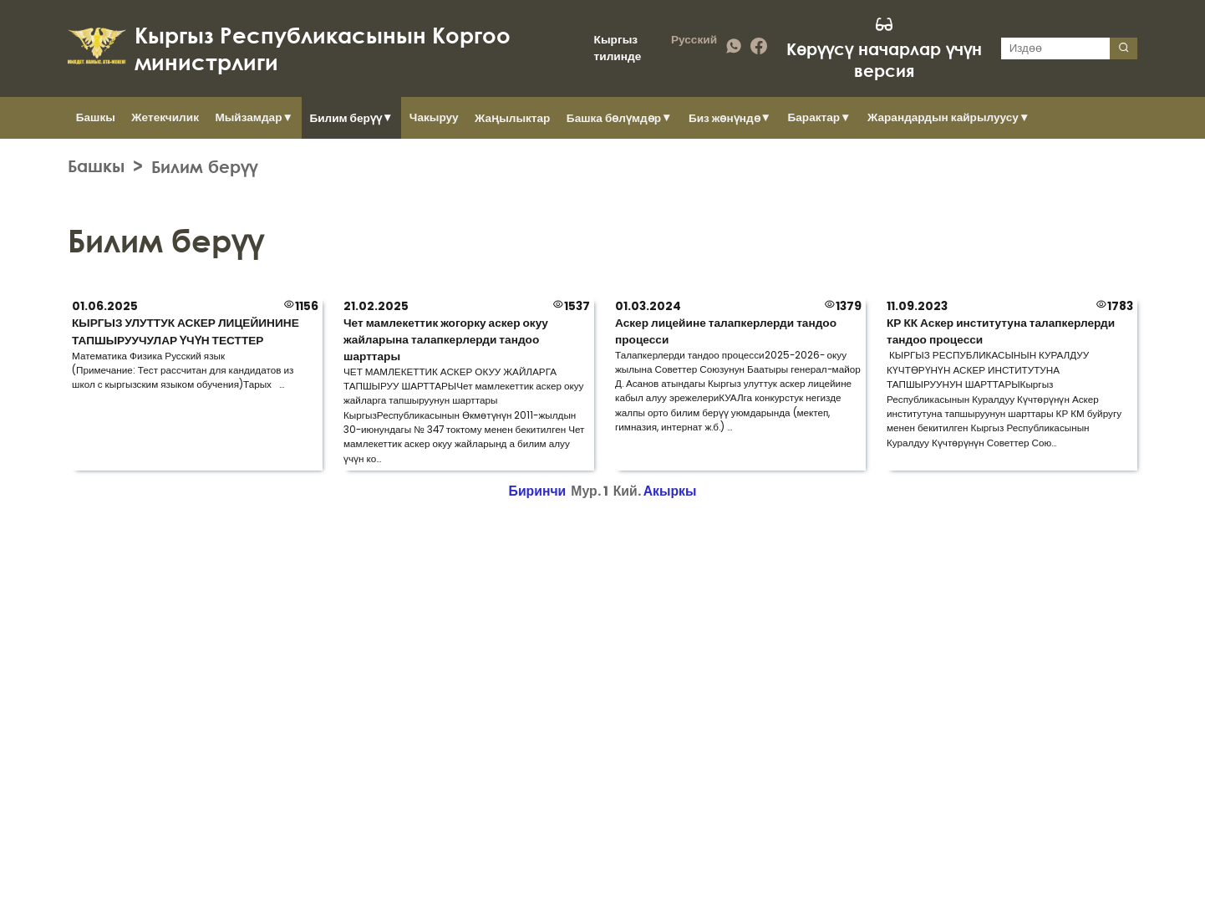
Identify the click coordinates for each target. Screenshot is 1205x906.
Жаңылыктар (512, 118)
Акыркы (670, 491)
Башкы (95, 117)
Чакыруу (434, 117)
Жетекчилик (165, 117)
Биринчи (538, 491)
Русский (694, 40)
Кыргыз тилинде (618, 48)
